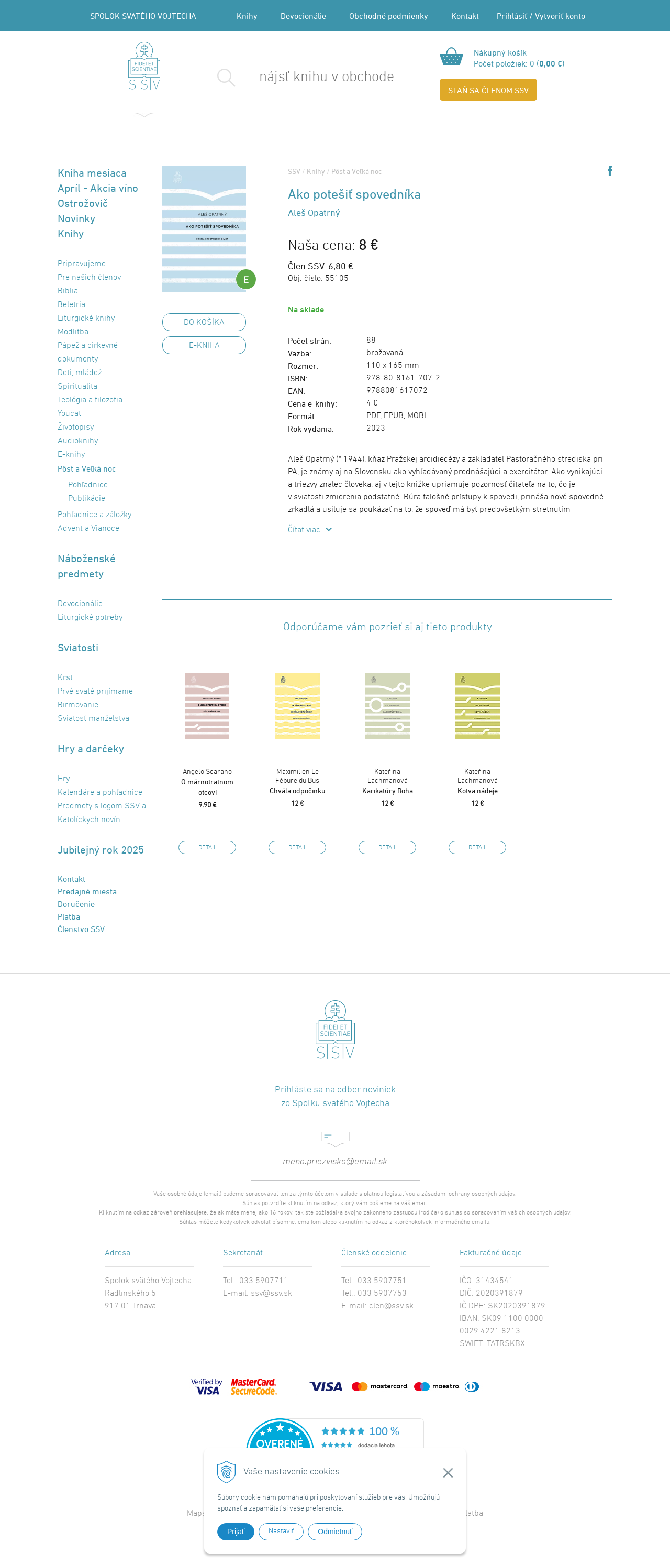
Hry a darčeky (91, 748)
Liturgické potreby (90, 618)
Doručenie (76, 904)
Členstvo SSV (81, 929)
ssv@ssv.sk (271, 1293)
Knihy (247, 15)
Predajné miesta (87, 891)
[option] (207, 754)
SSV (294, 171)
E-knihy (71, 455)
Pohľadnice (88, 485)
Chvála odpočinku (297, 781)
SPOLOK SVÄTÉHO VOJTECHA (143, 15)
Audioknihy (78, 441)
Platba (69, 916)
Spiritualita (77, 386)
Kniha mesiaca (92, 173)
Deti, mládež (80, 373)
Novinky (76, 218)
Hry (64, 779)
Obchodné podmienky (388, 15)
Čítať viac (305, 530)
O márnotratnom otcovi (207, 782)
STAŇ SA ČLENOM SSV (488, 90)
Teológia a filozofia (90, 400)
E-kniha (204, 346)
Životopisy (76, 427)
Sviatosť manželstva (93, 719)
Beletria (71, 305)
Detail (207, 847)
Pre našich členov (89, 277)
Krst (65, 678)
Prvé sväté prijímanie (95, 691)
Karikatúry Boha (387, 781)
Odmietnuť (335, 1531)
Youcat (69, 414)
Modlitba (73, 332)
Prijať (235, 1531)
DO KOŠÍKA (204, 323)
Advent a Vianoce (88, 528)
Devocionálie (303, 15)
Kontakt (465, 15)
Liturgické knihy (86, 318)
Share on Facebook (610, 171)
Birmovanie (78, 705)
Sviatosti (78, 647)
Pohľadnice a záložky (94, 515)
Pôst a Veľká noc (87, 468)
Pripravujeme (82, 264)
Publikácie (86, 499)
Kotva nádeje (477, 781)
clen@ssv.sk (391, 1306)
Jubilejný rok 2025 (101, 850)
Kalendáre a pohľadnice (100, 793)
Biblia (68, 291)
